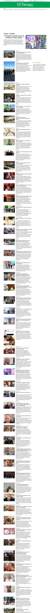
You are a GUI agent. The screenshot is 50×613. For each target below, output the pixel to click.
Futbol (34, 65)
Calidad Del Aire (39, 69)
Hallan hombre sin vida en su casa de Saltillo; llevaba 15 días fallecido (23, 241)
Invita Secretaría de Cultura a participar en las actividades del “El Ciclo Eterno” (23, 298)
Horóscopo (38, 65)
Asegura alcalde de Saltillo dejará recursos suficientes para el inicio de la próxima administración (23, 404)
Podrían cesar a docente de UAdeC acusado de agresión (22, 349)
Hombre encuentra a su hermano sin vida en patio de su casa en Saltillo (24, 230)
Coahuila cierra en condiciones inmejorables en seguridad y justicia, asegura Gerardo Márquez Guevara (23, 274)
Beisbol (41, 66)
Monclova (7, 9)
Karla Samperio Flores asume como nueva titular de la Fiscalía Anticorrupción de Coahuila (22, 553)
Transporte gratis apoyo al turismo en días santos (14, 37)
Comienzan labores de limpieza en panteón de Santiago (22, 610)
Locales (43, 65)
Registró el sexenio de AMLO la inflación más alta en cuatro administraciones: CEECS (23, 320)
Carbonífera (15, 9)
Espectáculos (42, 9)
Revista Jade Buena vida (19, 0)
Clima (34, 69)
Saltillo (25, 9)
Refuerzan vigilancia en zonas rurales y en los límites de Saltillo (23, 53)
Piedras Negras (11, 9)
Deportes (38, 9)
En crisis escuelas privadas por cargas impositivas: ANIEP (23, 496)
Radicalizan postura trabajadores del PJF (24, 309)
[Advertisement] (39, 77)
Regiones (31, 9)
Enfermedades (36, 64)
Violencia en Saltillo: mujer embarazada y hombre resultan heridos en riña (24, 197)
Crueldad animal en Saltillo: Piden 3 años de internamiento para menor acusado (24, 252)
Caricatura (35, 70)
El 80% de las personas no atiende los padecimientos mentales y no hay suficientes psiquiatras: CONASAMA (23, 371)
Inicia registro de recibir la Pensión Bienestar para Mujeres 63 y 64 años (23, 599)
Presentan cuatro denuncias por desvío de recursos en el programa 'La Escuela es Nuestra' (23, 518)
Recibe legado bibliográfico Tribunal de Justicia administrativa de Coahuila (23, 474)
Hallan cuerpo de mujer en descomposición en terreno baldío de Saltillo (23, 118)
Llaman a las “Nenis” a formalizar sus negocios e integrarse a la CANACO (23, 332)
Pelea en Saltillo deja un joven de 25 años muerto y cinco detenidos (23, 185)
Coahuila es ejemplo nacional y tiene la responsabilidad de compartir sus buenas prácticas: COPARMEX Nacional (24, 450)
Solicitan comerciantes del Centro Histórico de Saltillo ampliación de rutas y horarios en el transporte (24, 576)
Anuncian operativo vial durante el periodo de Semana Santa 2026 (22, 64)
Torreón (28, 9)
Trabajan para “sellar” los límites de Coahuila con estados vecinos (23, 360)
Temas (6, 34)
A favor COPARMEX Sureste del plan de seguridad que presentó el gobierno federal (23, 462)
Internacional (36, 66)
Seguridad (34, 9)
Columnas (45, 9)
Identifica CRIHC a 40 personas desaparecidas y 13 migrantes (22, 427)
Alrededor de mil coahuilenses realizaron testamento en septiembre (24, 507)
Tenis (43, 70)
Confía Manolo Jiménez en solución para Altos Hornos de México (23, 530)
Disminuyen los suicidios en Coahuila (23, 382)
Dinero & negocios (20, 9)
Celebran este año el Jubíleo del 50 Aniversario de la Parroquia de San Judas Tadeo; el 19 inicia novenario (24, 286)
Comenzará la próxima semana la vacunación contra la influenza (22, 485)
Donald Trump (41, 68)
